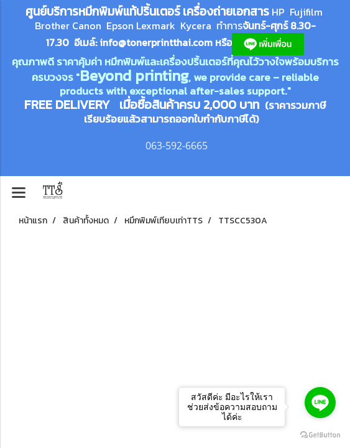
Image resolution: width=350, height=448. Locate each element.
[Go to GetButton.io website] (320, 435)
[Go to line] (320, 402)
